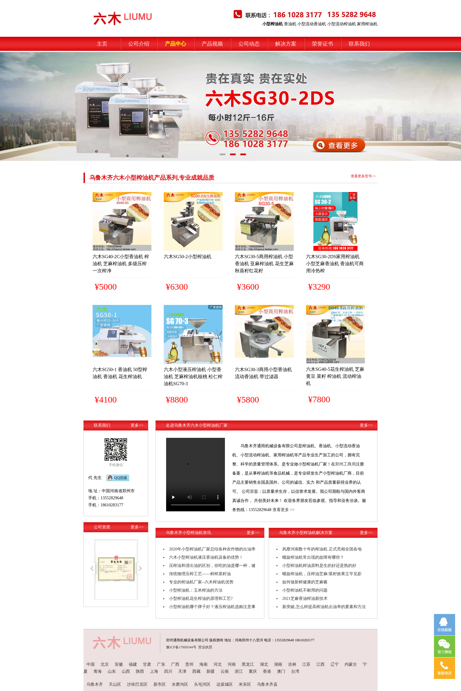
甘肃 (147, 664)
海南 (203, 664)
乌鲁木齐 (94, 684)
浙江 (239, 671)
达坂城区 (224, 684)
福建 (133, 664)
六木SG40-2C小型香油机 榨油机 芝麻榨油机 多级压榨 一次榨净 (121, 263)
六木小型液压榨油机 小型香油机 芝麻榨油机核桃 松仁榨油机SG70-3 (193, 376)
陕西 (140, 671)
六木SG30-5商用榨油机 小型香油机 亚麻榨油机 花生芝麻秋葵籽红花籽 (264, 263)
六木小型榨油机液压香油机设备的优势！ (206, 557)
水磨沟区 (180, 684)
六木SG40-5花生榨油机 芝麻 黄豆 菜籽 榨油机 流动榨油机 (335, 376)
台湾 (295, 671)
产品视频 (212, 44)
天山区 (115, 684)
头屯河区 (202, 684)
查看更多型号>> (363, 176)
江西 (320, 664)
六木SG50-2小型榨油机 (187, 256)
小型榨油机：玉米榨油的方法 (196, 590)
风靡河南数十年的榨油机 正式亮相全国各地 (322, 549)
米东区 (245, 684)
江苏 (306, 664)
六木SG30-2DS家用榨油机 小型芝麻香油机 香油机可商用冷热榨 (335, 263)
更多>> (137, 425)
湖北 (264, 664)
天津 (182, 671)
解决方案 (285, 44)
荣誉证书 (322, 44)
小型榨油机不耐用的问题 (305, 590)
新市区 (159, 684)
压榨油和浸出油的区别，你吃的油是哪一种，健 (212, 565)
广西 (175, 664)
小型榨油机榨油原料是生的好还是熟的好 (319, 565)
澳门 (281, 671)
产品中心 (175, 44)
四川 (168, 671)
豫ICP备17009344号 (181, 647)
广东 (161, 664)
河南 (232, 664)
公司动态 (249, 44)
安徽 (119, 664)
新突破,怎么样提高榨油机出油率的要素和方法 (324, 607)
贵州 (189, 664)
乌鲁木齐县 (267, 684)
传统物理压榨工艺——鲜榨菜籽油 (200, 574)
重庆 (253, 671)
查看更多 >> (284, 510)
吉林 (292, 664)
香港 (267, 671)
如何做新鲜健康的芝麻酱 (305, 582)
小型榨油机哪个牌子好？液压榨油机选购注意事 (212, 607)
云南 (225, 671)
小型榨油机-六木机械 (108, 12)
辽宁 (334, 664)
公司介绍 (138, 44)
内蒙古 (351, 664)
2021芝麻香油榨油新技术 (305, 598)
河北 (217, 664)
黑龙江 (248, 664)
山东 (112, 671)
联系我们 (359, 44)
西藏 (196, 671)
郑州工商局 (345, 464)
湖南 (278, 664)
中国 (90, 664)
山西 (126, 671)
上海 (154, 671)
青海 (97, 671)
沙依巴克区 (137, 684)
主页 (102, 44)
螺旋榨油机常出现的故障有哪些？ (313, 557)
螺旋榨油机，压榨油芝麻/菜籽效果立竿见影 (322, 574)
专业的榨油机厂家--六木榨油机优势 (201, 582)
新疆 (210, 671)
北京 (105, 664)
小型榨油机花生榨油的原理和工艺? (201, 598)
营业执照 (205, 647)
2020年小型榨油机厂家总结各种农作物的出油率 (212, 549)
